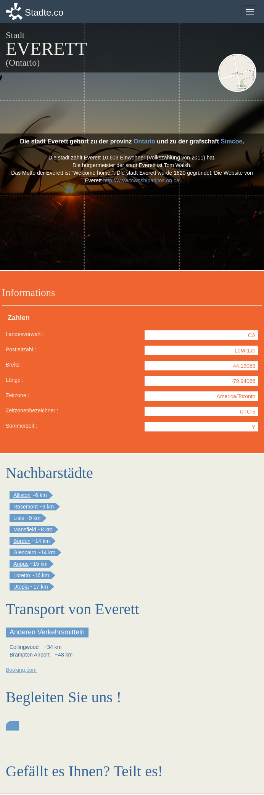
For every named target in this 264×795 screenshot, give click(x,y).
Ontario (144, 141)
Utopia (21, 587)
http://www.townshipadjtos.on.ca (141, 180)
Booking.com (21, 670)
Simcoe (231, 141)
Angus (21, 564)
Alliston (22, 495)
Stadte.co (44, 12)
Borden (22, 541)
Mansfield (24, 529)
